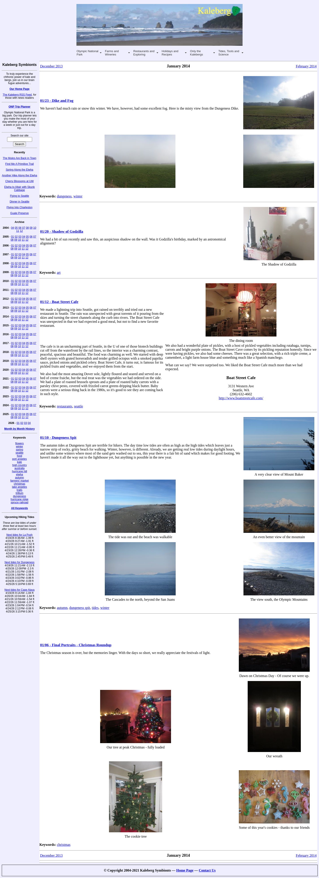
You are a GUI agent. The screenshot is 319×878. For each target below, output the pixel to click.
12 (21, 230)
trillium (19, 493)
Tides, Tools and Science (228, 52)
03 (19, 236)
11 (17, 230)
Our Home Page (19, 89)
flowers (19, 443)
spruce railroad (19, 502)
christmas (19, 483)
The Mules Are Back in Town (19, 158)
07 (23, 227)
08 (27, 227)
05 (16, 227)
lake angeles (19, 486)
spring (19, 449)
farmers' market (19, 480)
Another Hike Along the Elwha (19, 175)
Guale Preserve (19, 213)
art (59, 272)
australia (19, 468)
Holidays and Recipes (170, 52)
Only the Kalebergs (196, 52)
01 (12, 236)
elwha (19, 474)
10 (34, 227)
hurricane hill (19, 471)
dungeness (19, 496)
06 (19, 227)
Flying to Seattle (19, 195)
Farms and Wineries (112, 52)
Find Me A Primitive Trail (19, 163)
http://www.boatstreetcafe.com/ (241, 398)
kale (19, 462)
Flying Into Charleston (20, 207)
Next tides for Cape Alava (19, 589)
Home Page (184, 870)
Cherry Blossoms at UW (19, 181)
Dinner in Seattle (19, 201)
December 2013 (51, 66)
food (19, 455)
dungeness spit (79, 608)
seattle (19, 452)
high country (19, 465)
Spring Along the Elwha (19, 169)
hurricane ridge (19, 499)
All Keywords (19, 508)
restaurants (64, 406)
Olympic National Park (87, 52)
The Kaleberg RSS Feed (17, 94)
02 (16, 236)
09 (30, 227)
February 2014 (306, 66)
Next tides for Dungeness (20, 562)
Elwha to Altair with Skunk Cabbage (19, 188)
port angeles (19, 459)
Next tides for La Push (19, 534)
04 (12, 227)
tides (95, 608)
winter (19, 446)
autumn (19, 477)
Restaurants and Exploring (143, 52)
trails (19, 490)
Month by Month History (19, 428)
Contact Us (207, 870)
